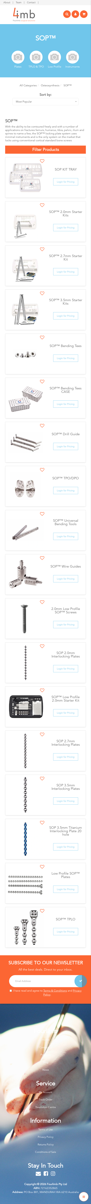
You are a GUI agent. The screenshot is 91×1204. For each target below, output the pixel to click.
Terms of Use (45, 1129)
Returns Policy (46, 1144)
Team (19, 2)
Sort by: (45, 95)
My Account (45, 1092)
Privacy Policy (45, 1137)
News (45, 1069)
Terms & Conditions (55, 991)
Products (45, 1054)
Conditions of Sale (45, 1152)
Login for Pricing (66, 181)
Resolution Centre (45, 1107)
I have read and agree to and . (46, 993)
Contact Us (45, 1047)
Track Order (45, 1099)
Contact (31, 2)
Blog (45, 1062)
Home (45, 1039)
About (7, 2)
